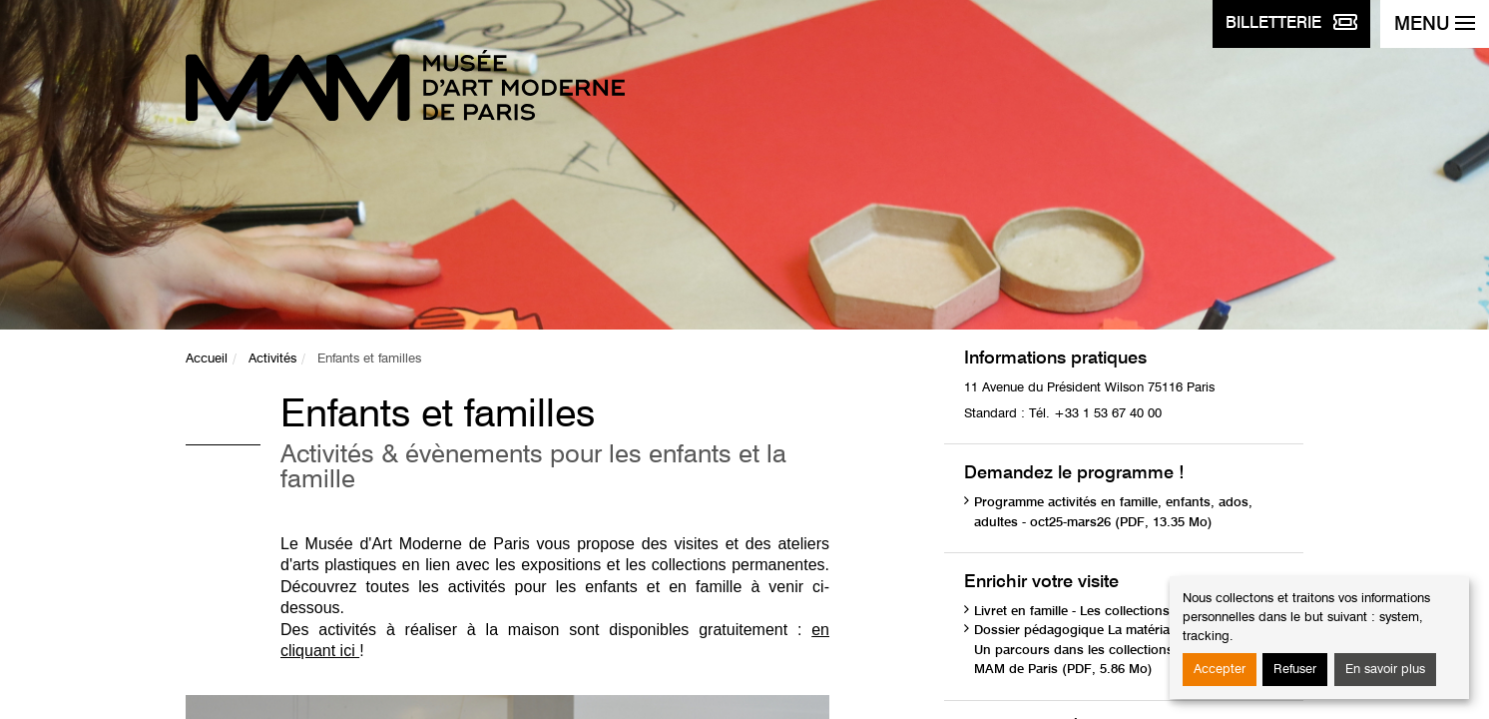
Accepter (1219, 669)
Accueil (207, 359)
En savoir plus (1385, 669)
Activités (272, 359)
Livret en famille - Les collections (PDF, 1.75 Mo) (1119, 611)
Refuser (1294, 669)
